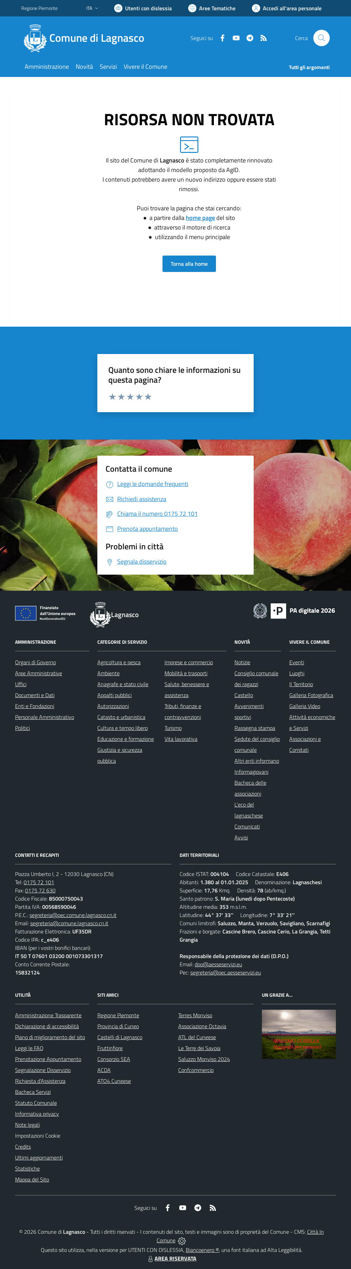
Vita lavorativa (181, 739)
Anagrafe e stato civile (122, 684)
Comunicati (247, 826)
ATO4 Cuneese (114, 1081)
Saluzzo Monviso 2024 (204, 1059)
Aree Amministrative (38, 673)
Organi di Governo (35, 662)
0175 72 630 (40, 890)
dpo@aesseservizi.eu (218, 964)
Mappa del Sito (32, 1179)
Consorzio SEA (113, 1059)
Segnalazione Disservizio (43, 1070)
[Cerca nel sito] (321, 38)
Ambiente (108, 673)
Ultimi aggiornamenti (39, 1157)
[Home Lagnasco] (87, 38)
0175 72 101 (39, 882)
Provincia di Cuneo (118, 1026)
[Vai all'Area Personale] (287, 8)
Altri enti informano (256, 761)
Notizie (242, 662)
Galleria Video (304, 706)
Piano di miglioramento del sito (50, 1037)
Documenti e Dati (35, 695)
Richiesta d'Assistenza (40, 1081)
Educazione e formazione (125, 739)
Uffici (20, 684)
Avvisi (241, 837)
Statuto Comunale (36, 1103)
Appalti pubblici (114, 695)
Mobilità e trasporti (186, 673)
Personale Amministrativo (44, 717)
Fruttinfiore (110, 1048)
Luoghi (296, 673)
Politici (22, 728)
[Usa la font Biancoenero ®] (143, 8)
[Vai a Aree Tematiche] (212, 8)
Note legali (27, 1125)
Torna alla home (189, 264)
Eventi (296, 662)
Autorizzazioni (113, 706)
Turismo (173, 728)
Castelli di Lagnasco (119, 1037)
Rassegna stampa (254, 728)
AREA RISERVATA (171, 1258)
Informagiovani (251, 772)
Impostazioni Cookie (37, 1135)
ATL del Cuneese (197, 1037)
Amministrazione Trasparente (48, 1015)
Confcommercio (196, 1070)
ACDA (104, 1070)
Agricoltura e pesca (119, 662)
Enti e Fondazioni (34, 706)
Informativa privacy (37, 1114)
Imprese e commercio (189, 662)
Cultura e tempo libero (122, 728)
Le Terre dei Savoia (199, 1048)
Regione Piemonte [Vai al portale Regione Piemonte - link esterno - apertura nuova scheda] (39, 8)
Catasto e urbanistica (121, 717)
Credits (23, 1146)
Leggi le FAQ (29, 1048)
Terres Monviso (195, 1015)
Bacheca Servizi (33, 1092)
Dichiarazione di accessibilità (47, 1026)
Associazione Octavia (202, 1026)
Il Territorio (301, 684)
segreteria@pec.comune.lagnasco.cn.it (73, 915)
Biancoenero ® (202, 1250)
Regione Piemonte (118, 1015)
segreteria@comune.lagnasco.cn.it (69, 923)
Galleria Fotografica (311, 695)
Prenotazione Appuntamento (48, 1059)
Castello (243, 695)
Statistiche (27, 1168)
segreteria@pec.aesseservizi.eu (225, 972)
